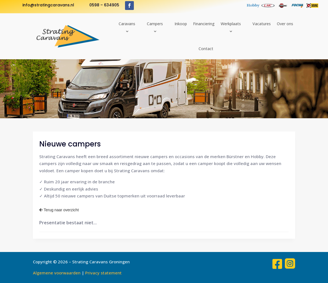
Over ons (285, 23)
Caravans (127, 23)
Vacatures (261, 23)
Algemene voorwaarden (56, 273)
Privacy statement (103, 273)
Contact (206, 48)
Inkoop (181, 23)
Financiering (204, 23)
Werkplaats (231, 23)
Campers (155, 23)
